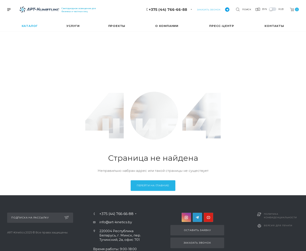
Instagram (186, 217)
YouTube (208, 217)
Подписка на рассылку (40, 217)
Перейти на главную (153, 185)
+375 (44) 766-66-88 (168, 10)
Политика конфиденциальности (280, 216)
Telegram (197, 217)
